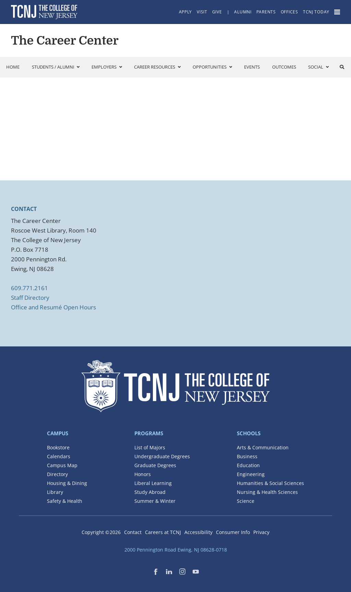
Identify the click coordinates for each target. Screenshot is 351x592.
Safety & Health (64, 501)
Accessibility (198, 532)
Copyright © (101, 532)
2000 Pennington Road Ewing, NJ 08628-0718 (175, 549)
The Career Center (65, 40)
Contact (133, 532)
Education (248, 465)
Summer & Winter (155, 501)
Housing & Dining (67, 483)
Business (247, 456)
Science (245, 501)
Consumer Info (233, 532)
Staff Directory (30, 297)
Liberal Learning (153, 483)
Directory (57, 474)
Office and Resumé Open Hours (53, 307)
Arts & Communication (263, 447)
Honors (142, 474)
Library (55, 492)
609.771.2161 (29, 288)
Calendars (58, 456)
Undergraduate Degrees (162, 456)
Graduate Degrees (155, 465)
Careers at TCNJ (163, 532)
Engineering (251, 474)
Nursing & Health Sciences (267, 492)
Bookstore (58, 447)
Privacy (261, 532)
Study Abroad (150, 492)
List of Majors (149, 447)
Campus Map (62, 465)
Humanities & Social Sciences (270, 483)
